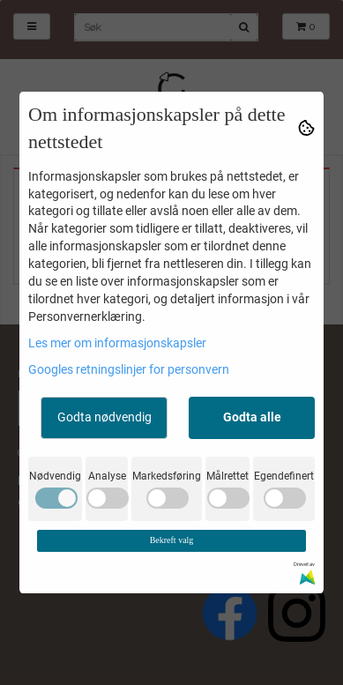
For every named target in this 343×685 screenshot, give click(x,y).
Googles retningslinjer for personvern (128, 369)
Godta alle (252, 417)
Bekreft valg (172, 540)
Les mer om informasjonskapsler (117, 343)
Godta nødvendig (104, 417)
